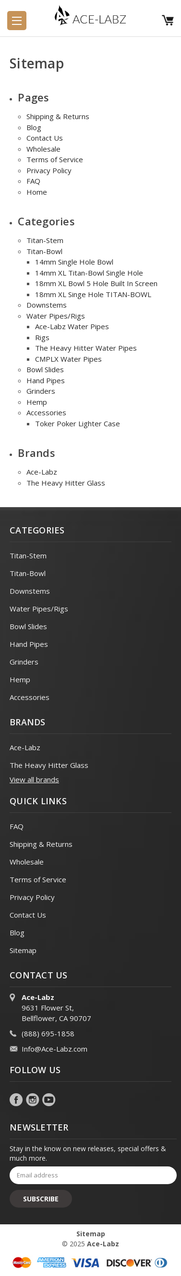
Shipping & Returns (57, 116)
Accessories (46, 412)
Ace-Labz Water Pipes (72, 326)
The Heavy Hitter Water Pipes (86, 348)
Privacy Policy (49, 170)
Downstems (46, 305)
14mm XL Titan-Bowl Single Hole (89, 272)
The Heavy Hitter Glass (65, 483)
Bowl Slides (45, 369)
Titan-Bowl (44, 251)
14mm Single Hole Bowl (74, 261)
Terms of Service (54, 159)
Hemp (36, 402)
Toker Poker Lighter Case (77, 423)
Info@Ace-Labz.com (54, 1049)
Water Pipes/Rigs (55, 316)
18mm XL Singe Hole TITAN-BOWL (93, 294)
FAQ (33, 181)
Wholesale (43, 149)
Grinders (40, 391)
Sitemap (23, 950)
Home (36, 192)
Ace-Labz (41, 472)
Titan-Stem (44, 240)
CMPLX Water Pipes (68, 359)
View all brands (34, 779)
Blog (33, 127)
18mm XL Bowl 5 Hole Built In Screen (96, 283)
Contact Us (44, 138)
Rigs (42, 337)
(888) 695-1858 (48, 1033)
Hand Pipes (45, 380)
